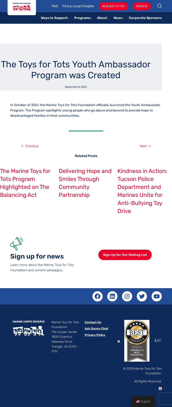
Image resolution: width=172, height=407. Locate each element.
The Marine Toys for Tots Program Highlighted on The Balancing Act (25, 183)
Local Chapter (83, 6)
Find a (68, 6)
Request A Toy (113, 6)
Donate (142, 6)
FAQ (55, 6)
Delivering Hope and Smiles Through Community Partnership (85, 183)
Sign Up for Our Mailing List (125, 255)
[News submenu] (123, 18)
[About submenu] (108, 18)
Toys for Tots (22, 7)
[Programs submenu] (91, 18)
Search (160, 6)
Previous (31, 146)
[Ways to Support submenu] (69, 18)
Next (143, 146)
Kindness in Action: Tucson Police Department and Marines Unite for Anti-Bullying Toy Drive (142, 191)
